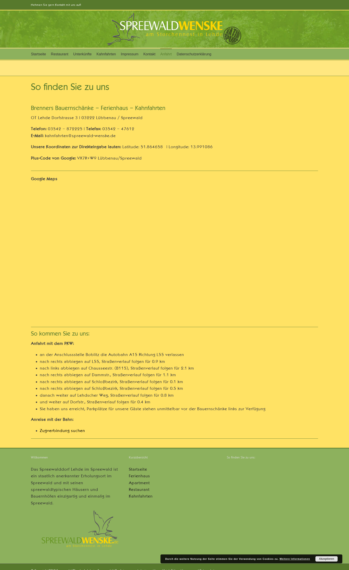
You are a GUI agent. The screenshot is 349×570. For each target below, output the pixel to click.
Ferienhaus (139, 476)
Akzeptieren (326, 558)
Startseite (138, 469)
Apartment (139, 482)
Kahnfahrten (141, 496)
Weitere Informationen (295, 559)
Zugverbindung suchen (62, 430)
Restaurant (139, 489)
